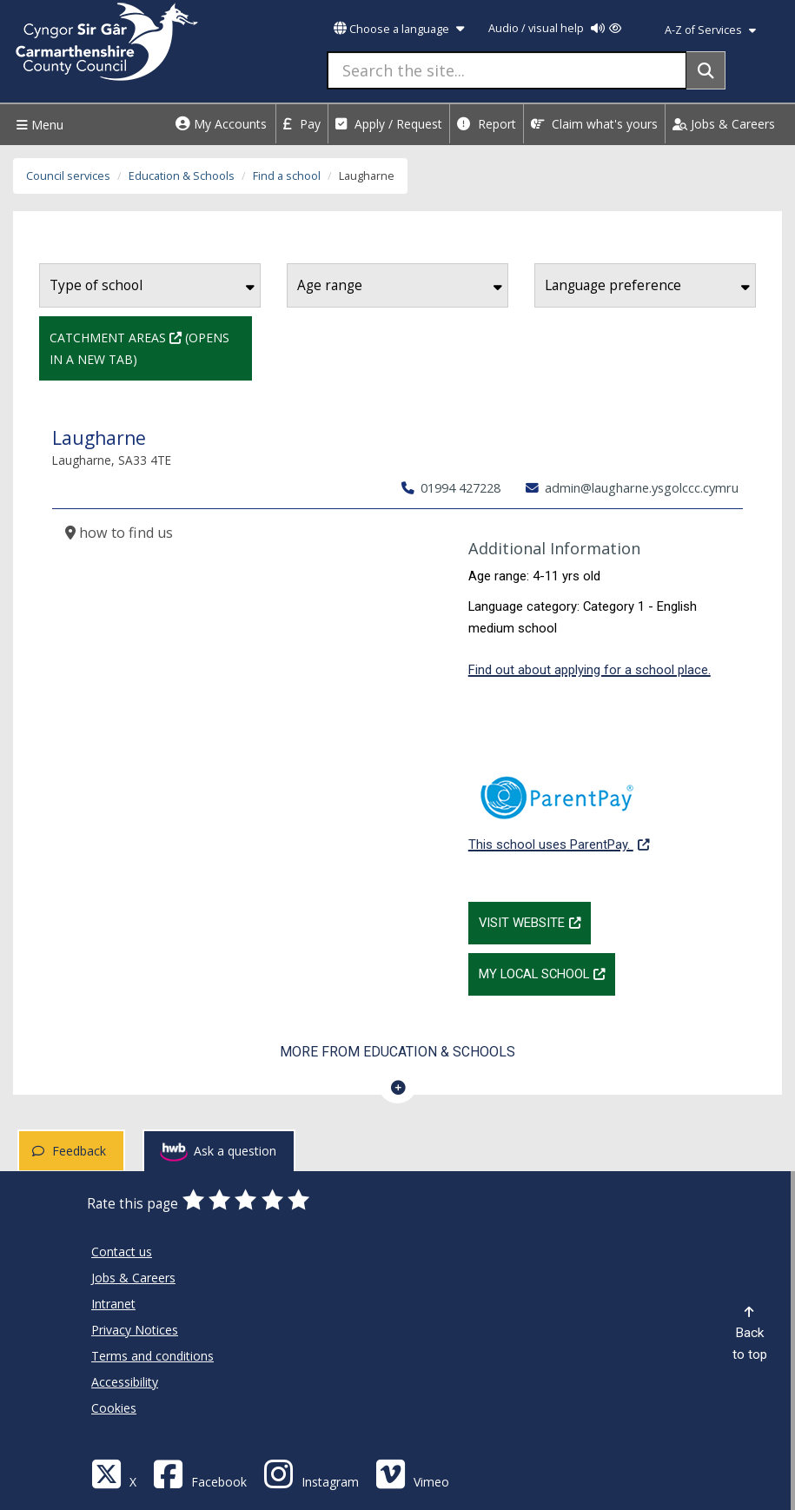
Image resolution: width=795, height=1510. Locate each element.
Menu (37, 124)
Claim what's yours (594, 124)
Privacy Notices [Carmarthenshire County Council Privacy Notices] (134, 1329)
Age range (399, 285)
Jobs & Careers (723, 124)
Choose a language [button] (399, 29)
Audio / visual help (554, 28)
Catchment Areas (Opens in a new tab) (151, 347)
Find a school (287, 176)
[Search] (705, 70)
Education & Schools (182, 176)
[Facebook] (200, 1473)
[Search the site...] (507, 70)
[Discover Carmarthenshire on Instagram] (311, 1473)
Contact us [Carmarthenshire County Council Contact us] (121, 1251)
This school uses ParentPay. (558, 804)
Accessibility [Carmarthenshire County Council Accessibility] (124, 1382)
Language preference (647, 285)
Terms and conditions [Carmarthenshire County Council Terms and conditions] (152, 1356)
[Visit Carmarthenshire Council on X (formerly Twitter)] (114, 1473)
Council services (68, 176)
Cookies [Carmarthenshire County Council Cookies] (113, 1408)
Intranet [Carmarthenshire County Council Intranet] (113, 1303)
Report (486, 124)
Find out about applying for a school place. (589, 670)
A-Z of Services (710, 30)
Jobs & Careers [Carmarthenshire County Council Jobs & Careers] (133, 1277)
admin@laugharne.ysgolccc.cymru (632, 487)
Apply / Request (388, 124)
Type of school (152, 285)
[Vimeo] (412, 1473)
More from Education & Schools (397, 1051)
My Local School (547, 972)
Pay (302, 124)
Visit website (535, 921)
